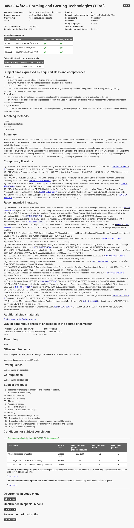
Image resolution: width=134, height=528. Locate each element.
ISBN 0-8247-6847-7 (63, 307)
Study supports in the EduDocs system (20, 319)
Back (126, 5)
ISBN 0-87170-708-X (35, 222)
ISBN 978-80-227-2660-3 (114, 256)
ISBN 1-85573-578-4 (42, 247)
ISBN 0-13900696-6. (91, 301)
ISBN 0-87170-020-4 (23, 287)
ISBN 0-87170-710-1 (34, 216)
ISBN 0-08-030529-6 (48, 281)
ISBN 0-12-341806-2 (115, 273)
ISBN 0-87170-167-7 (48, 192)
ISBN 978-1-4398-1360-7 (112, 239)
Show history (12, 476)
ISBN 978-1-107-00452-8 (40, 181)
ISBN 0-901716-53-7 (100, 261)
